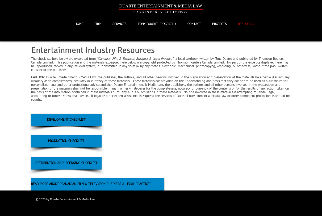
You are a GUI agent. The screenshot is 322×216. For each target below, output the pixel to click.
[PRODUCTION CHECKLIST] (66, 141)
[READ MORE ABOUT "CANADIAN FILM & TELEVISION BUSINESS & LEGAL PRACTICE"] (97, 184)
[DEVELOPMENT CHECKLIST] (66, 120)
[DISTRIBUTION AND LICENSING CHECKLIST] (66, 163)
